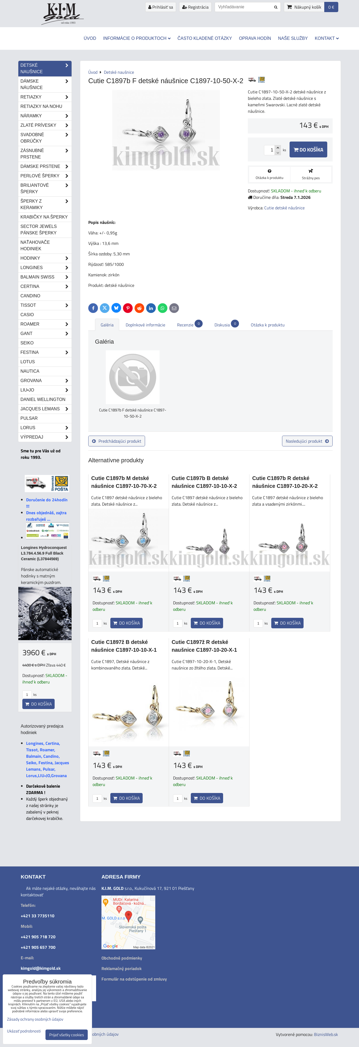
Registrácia (195, 7)
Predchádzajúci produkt (116, 441)
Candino (30, 296)
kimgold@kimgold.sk (41, 968)
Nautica (29, 371)
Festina (46, 352)
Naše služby (293, 38)
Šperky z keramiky (46, 204)
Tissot (46, 305)
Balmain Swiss (46, 277)
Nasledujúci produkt (307, 441)
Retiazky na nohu (41, 106)
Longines (46, 267)
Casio (27, 314)
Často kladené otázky (205, 38)
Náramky (46, 116)
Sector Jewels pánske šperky (38, 229)
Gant (46, 333)
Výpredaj (46, 437)
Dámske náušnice (46, 84)
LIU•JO (46, 390)
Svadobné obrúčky (46, 138)
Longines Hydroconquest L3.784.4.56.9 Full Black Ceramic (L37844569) (44, 553)
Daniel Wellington (42, 399)
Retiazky (46, 97)
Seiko (27, 343)
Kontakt (327, 38)
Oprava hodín (255, 38)
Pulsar (29, 418)
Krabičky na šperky (44, 217)
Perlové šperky (46, 176)
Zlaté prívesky (46, 125)
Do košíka (308, 149)
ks (100, 623)
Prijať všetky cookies (66, 1035)
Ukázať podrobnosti (24, 1031)
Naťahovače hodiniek (35, 245)
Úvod (90, 38)
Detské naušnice (46, 68)
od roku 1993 (68, 22)
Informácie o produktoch (136, 38)
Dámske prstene (46, 166)
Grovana (46, 380)
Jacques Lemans (46, 409)
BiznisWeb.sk (326, 1034)
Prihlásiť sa (160, 7)
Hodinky (46, 258)
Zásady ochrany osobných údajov (35, 1019)
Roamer (46, 324)
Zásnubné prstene (46, 154)
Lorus (46, 427)
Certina (46, 286)
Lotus (27, 361)
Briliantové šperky (46, 188)
